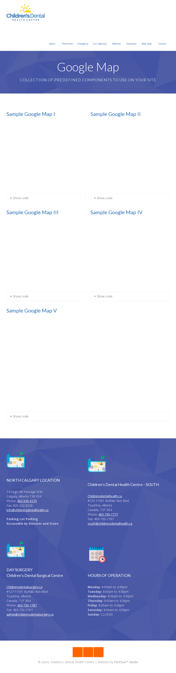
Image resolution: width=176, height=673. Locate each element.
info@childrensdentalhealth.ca (28, 510)
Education (131, 38)
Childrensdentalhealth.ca (105, 496)
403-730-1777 (108, 514)
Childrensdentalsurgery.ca (24, 587)
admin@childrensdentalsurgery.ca (30, 614)
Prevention (67, 38)
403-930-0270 (27, 501)
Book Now (147, 38)
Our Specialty (100, 38)
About (52, 38)
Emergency (82, 38)
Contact (162, 38)
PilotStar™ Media (126, 662)
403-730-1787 (27, 605)
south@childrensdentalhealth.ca (110, 523)
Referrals (116, 38)
